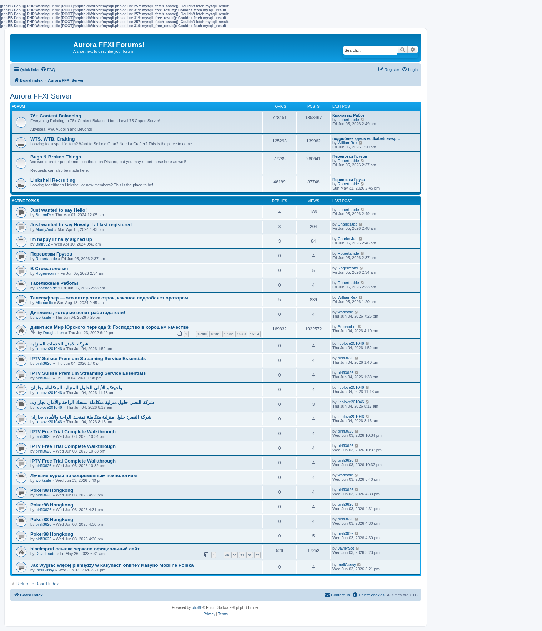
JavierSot (346, 548)
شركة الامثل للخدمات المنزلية (59, 344)
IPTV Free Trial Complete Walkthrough (73, 431)
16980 (202, 334)
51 (242, 555)
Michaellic (44, 303)
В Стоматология (49, 268)
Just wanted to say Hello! (58, 210)
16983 (241, 334)
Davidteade (46, 553)
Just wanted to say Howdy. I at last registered (81, 224)
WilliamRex (347, 143)
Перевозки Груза (348, 179)
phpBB (197, 608)
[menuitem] (48, 69)
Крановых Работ (348, 115)
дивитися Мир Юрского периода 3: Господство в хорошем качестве (109, 327)
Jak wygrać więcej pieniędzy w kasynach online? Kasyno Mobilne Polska (112, 565)
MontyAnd (45, 229)
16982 (228, 334)
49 (227, 555)
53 (257, 555)
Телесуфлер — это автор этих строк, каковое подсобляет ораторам (109, 298)
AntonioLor (347, 326)
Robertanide (348, 119)
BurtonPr (43, 215)
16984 (254, 334)
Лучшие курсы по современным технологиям (83, 475)
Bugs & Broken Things (55, 157)
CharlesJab (348, 224)
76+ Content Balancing (55, 115)
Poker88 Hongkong (51, 490)
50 (234, 555)
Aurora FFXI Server (41, 96)
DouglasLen (53, 332)
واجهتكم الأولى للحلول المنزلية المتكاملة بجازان (76, 387)
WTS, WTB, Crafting (52, 139)
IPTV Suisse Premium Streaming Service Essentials (88, 358)
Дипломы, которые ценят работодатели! (77, 312)
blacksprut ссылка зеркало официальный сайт (85, 548)
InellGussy (45, 570)
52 (249, 555)
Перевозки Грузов (349, 156)
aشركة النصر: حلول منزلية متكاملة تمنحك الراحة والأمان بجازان (92, 402)
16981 (215, 334)
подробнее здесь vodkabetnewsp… (366, 138)
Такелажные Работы (54, 283)
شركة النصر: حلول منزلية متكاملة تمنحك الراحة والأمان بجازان (90, 417)
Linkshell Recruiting (52, 180)
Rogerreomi (46, 273)
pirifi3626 (44, 363)
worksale (43, 317)
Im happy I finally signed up (61, 239)
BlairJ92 (43, 244)
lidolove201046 (49, 349)
